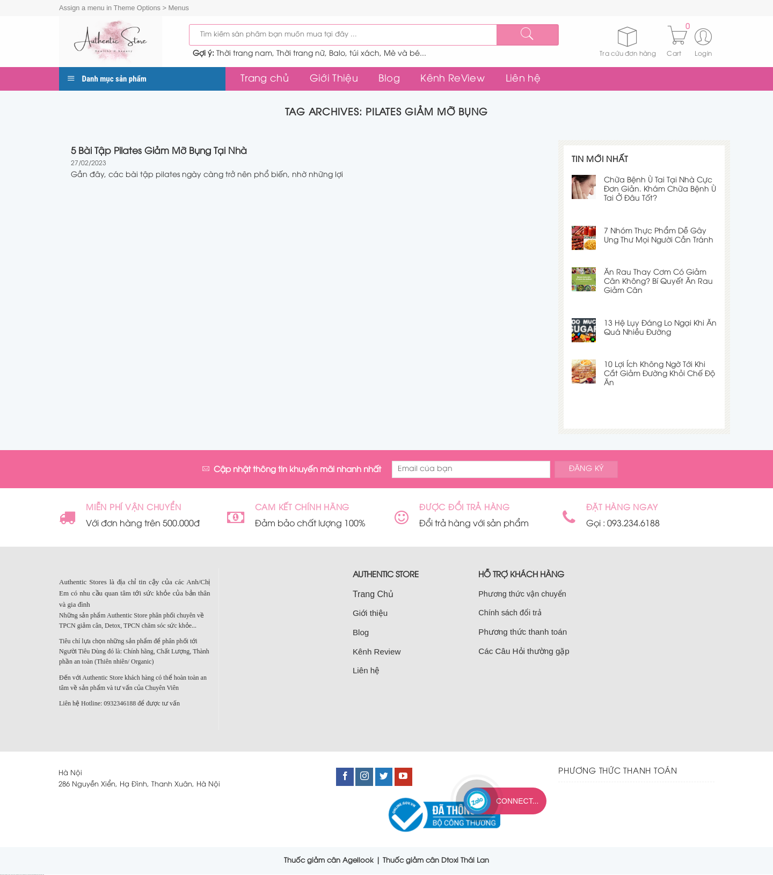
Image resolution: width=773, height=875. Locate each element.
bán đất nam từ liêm (41, 874)
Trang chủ (264, 79)
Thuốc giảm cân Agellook (329, 860)
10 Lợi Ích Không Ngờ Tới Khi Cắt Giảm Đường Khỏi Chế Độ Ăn (659, 374)
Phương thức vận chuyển (522, 594)
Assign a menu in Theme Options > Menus (124, 8)
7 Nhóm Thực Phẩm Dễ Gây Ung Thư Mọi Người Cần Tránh (658, 236)
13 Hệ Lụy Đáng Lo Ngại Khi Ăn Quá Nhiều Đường (660, 328)
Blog (388, 79)
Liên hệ (523, 79)
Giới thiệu (370, 612)
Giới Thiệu (334, 79)
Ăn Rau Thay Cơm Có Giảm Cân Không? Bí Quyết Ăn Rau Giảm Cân (658, 282)
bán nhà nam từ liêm (36, 874)
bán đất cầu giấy (13, 874)
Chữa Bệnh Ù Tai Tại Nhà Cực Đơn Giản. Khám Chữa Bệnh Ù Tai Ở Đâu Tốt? (660, 189)
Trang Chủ (373, 594)
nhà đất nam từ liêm (30, 874)
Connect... (517, 801)
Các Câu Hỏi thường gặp (524, 651)
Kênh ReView (452, 79)
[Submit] (527, 35)
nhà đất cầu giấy (2, 874)
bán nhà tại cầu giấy (8, 874)
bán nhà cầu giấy (25, 874)
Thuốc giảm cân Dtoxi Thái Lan (436, 860)
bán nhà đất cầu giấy (19, 874)
